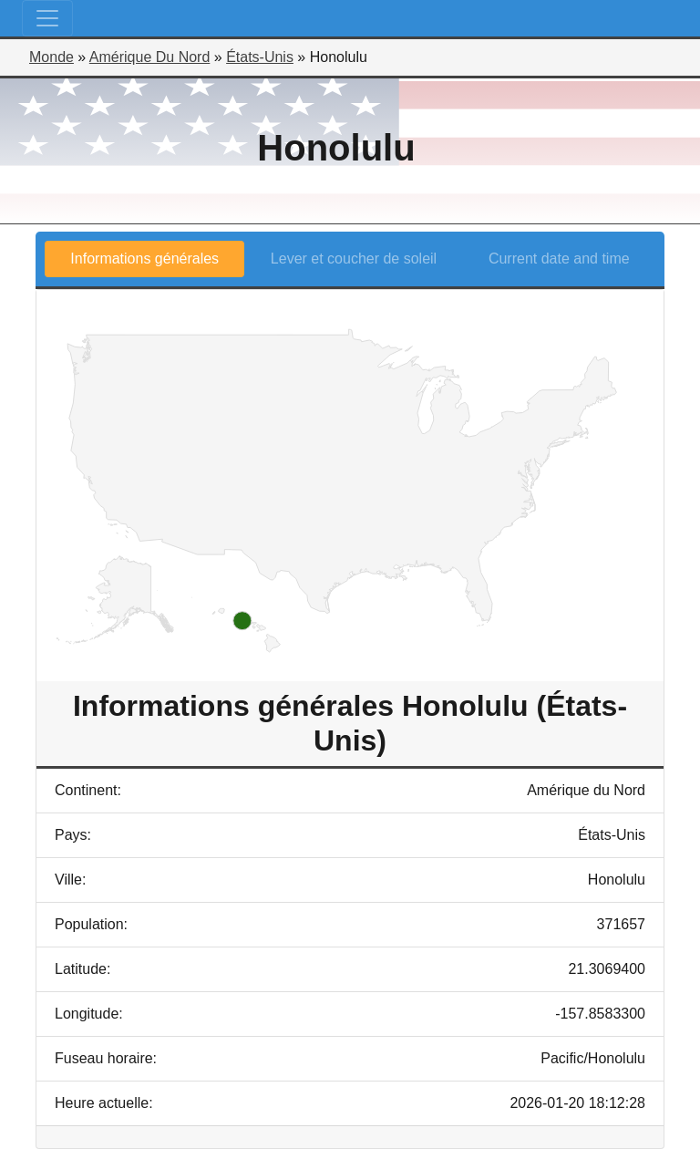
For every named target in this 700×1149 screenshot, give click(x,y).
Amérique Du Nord (150, 57)
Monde (51, 57)
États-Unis (259, 57)
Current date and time (559, 258)
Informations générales (144, 258)
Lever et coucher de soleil (354, 258)
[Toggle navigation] (47, 18)
